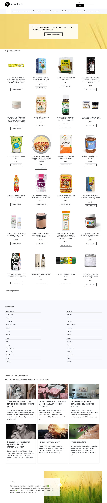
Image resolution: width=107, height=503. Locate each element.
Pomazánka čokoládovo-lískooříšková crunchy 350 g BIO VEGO (90, 235)
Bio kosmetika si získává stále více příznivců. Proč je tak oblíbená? (52, 374)
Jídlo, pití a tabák (94, 11)
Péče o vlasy (53, 11)
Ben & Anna (10, 330)
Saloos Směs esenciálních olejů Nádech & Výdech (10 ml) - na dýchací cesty (66, 119)
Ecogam (84, 311)
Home (8, 11)
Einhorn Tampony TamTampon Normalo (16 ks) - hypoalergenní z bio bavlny (16, 274)
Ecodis (59, 333)
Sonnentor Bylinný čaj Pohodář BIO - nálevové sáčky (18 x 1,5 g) (41, 79)
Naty (8, 323)
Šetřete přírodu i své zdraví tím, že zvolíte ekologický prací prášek (21, 374)
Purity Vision (60, 326)
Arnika (59, 320)
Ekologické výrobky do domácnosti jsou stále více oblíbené (82, 374)
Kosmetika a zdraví (28, 11)
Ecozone (34, 311)
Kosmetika (15, 11)
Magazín (47, 489)
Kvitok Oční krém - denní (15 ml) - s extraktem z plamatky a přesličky (16, 235)
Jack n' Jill (10, 314)
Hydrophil (84, 323)
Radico (34, 326)
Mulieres (34, 330)
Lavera (59, 317)
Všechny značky (49, 485)
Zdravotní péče (81, 11)
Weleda (84, 333)
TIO (58, 323)
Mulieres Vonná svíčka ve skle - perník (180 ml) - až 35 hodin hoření (41, 235)
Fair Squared (61, 330)
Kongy (9, 326)
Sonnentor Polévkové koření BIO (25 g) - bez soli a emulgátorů (90, 197)
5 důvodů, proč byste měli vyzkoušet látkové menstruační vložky (18, 415)
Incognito (84, 317)
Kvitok (34, 323)
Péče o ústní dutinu (67, 11)
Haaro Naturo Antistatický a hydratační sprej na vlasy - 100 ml (41, 274)
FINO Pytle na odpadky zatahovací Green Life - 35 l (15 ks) (66, 274)
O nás (85, 489)
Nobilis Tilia (60, 311)
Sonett (9, 320)
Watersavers (11, 311)
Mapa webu (48, 493)
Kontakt (85, 493)
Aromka (84, 320)
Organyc (84, 314)
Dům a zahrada (41, 11)
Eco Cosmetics (36, 317)
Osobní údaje (87, 485)
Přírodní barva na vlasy (49, 413)
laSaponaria (85, 326)
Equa (33, 314)
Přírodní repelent (78, 413)
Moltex (9, 333)
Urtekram (59, 314)
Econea (34, 320)
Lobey (34, 333)
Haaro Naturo (86, 330)
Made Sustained (12, 317)
